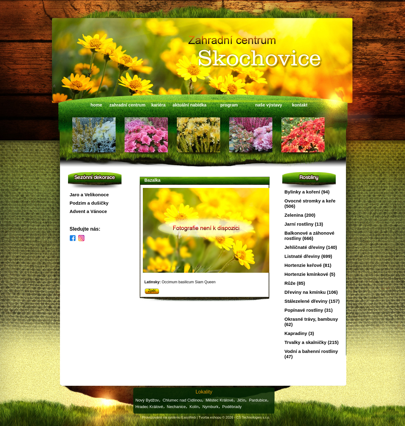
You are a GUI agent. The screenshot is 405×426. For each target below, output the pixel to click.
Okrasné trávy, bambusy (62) (311, 321)
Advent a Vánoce (88, 211)
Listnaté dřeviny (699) (308, 256)
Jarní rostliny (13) (303, 224)
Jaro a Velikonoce (89, 194)
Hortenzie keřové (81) (307, 265)
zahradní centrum (127, 104)
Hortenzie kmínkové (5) (309, 274)
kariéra (158, 104)
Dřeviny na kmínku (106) (311, 292)
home (96, 104)
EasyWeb (188, 417)
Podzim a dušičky (89, 203)
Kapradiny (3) (299, 333)
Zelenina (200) (299, 215)
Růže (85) (294, 283)
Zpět (152, 291)
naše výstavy (268, 104)
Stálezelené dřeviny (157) (311, 301)
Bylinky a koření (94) (307, 191)
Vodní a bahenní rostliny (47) (311, 354)
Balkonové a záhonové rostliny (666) (309, 235)
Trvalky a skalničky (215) (311, 342)
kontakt (300, 104)
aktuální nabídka (190, 104)
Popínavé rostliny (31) (308, 310)
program (229, 104)
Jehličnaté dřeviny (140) (310, 247)
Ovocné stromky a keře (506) (309, 203)
